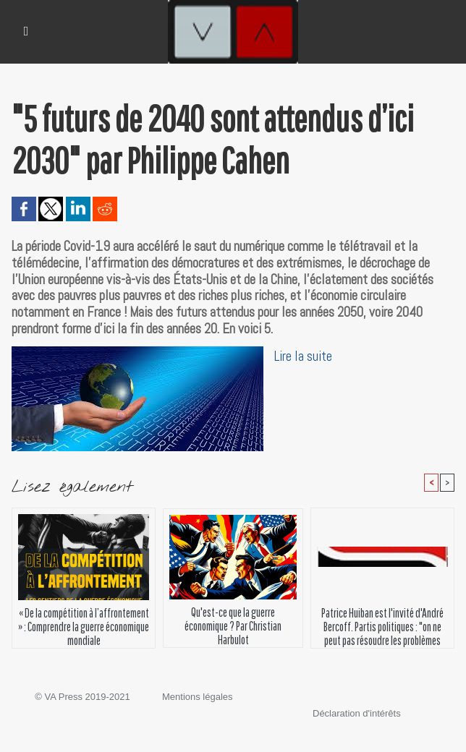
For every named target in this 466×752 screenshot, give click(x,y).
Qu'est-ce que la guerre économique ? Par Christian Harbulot (233, 623)
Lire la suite (303, 356)
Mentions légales (197, 696)
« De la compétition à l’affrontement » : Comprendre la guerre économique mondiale (84, 624)
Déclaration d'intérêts (357, 713)
